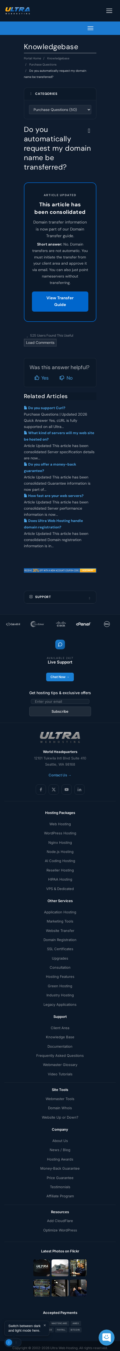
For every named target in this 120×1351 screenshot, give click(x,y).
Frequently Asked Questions (60, 1055)
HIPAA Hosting (60, 879)
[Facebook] (41, 789)
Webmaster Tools (60, 1099)
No (66, 378)
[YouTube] (66, 789)
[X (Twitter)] (54, 789)
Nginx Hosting (60, 842)
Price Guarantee (60, 1178)
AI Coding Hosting (60, 861)
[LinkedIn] (79, 789)
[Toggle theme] (12, 1342)
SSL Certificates (60, 949)
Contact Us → (60, 775)
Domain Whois (60, 1108)
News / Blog (60, 1150)
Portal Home (32, 58)
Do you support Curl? (44, 408)
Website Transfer (60, 930)
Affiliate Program (60, 1196)
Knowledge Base (60, 1037)
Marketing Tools (60, 921)
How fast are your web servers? (53, 495)
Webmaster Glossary (60, 1064)
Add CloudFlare (60, 1221)
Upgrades (60, 958)
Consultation (60, 967)
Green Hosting (60, 986)
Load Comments (40, 342)
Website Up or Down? (60, 1117)
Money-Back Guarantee (60, 1168)
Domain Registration (60, 940)
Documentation (60, 1046)
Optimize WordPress (60, 1230)
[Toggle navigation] (109, 10)
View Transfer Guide (60, 301)
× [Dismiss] (44, 1325)
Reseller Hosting (60, 870)
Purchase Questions (43, 64)
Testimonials (60, 1187)
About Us (60, 1141)
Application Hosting (60, 912)
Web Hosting (60, 824)
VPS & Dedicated (60, 889)
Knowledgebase (58, 58)
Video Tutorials (60, 1074)
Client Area (60, 1028)
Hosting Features (60, 976)
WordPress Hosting (60, 833)
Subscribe (60, 711)
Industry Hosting (60, 995)
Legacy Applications (60, 1004)
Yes (41, 378)
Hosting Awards (60, 1159)
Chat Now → (60, 677)
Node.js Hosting (60, 851)
